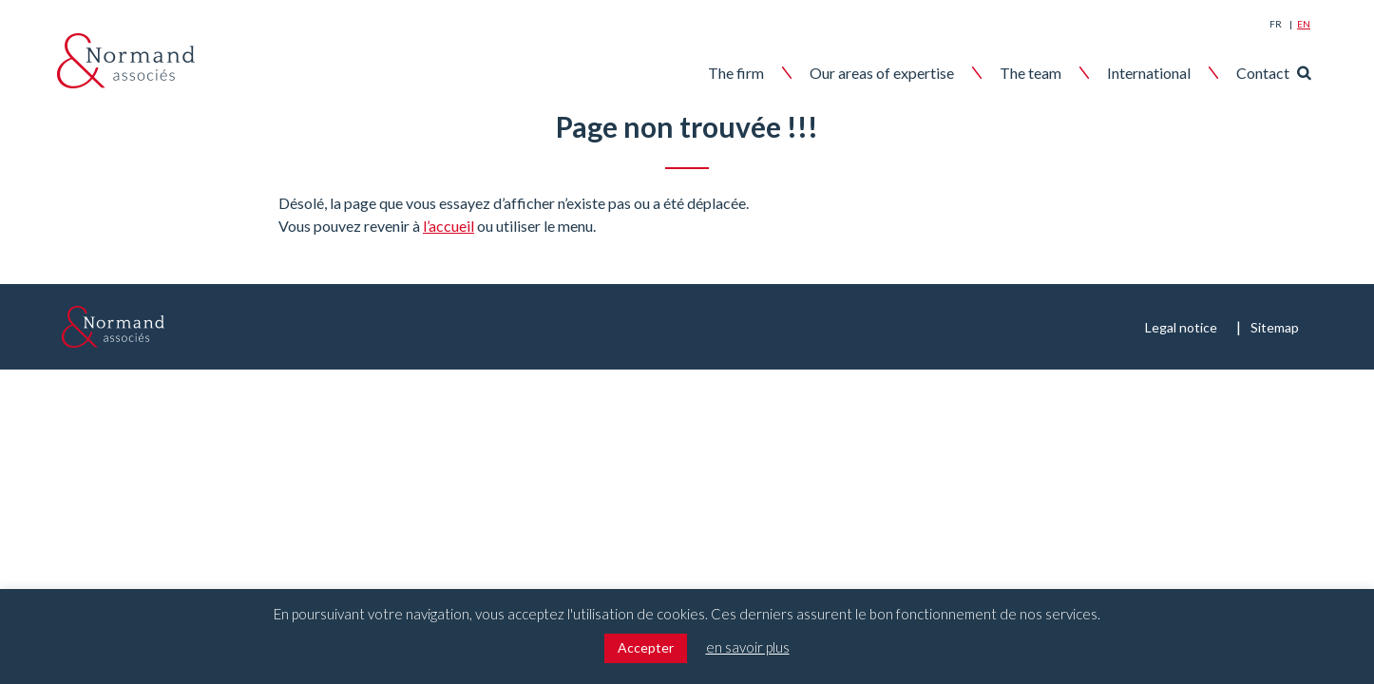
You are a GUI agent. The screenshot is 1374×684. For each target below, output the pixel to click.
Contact (1262, 73)
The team (1030, 73)
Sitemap (1274, 327)
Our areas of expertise (882, 73)
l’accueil (448, 226)
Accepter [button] (646, 647)
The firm (736, 73)
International (1149, 73)
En (1303, 23)
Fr (1275, 23)
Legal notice (1181, 327)
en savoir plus (748, 647)
